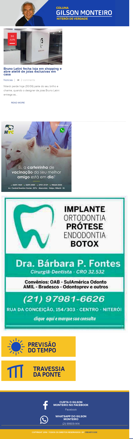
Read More (18, 102)
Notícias (8, 80)
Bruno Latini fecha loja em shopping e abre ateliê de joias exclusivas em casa (33, 72)
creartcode (91, 432)
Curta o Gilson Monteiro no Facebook (70, 403)
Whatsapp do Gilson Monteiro (70, 418)
